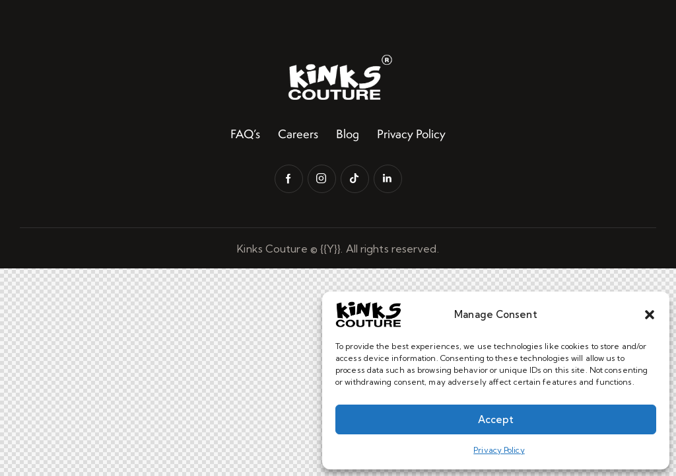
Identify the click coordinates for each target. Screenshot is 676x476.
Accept (496, 419)
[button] (649, 314)
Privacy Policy (498, 450)
